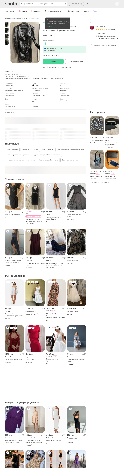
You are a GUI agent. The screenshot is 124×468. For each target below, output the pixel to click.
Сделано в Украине (52, 11)
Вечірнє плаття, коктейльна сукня (35, 264)
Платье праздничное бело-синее (76, 360)
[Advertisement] (104, 78)
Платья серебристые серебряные (18, 155)
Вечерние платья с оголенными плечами (20, 160)
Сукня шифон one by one (13, 360)
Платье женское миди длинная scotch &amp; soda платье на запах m (55, 317)
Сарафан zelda (30, 311)
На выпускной (10, 96)
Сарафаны (25, 150)
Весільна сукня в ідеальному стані (52, 360)
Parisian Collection (49, 31)
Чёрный (37, 85)
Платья (25, 18)
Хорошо (49, 26)
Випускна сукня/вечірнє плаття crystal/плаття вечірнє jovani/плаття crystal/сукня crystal (54, 264)
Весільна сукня (72, 311)
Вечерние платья (34, 18)
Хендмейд (35, 11)
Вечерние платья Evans (70, 160)
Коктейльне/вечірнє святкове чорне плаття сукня (33, 220)
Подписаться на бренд (67, 31)
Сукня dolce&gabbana (53, 441)
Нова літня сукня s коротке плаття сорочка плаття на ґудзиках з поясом (14, 441)
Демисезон (36, 101)
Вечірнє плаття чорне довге (74, 216)
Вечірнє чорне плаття (12, 215)
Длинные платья (12, 150)
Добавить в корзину (76, 61)
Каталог (10, 11)
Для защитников (72, 11)
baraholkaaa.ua (100, 27)
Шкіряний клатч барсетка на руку (111, 177)
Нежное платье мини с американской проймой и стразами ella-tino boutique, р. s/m (34, 441)
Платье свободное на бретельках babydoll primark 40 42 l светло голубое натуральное (14, 315)
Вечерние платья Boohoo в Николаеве (70, 150)
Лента (95, 11)
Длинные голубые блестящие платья (47, 155)
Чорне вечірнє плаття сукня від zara (54, 218)
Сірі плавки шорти (96, 140)
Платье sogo (29, 360)
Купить (53, 61)
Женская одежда (16, 18)
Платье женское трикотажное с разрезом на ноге (75, 439)
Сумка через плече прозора (96, 177)
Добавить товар (76, 4)
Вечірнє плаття (72, 261)
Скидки (23, 11)
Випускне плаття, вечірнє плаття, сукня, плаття (13, 261)
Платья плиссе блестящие (48, 160)
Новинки (86, 11)
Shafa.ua (7, 18)
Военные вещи (47, 150)
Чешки (36, 150)
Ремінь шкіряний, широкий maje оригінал (111, 144)
